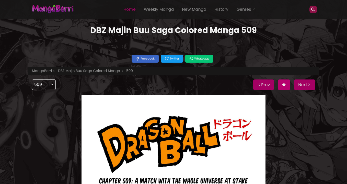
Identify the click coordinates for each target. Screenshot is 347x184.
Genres (246, 9)
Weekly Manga (159, 9)
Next (304, 84)
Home (129, 9)
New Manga (194, 9)
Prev (263, 84)
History (221, 9)
